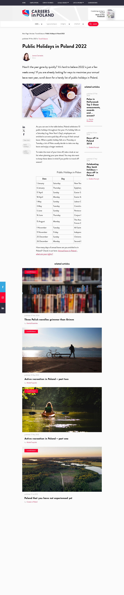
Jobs (24, 3)
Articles (32, 33)
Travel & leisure (39, 33)
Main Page (25, 33)
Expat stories (48, 3)
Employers (34, 3)
